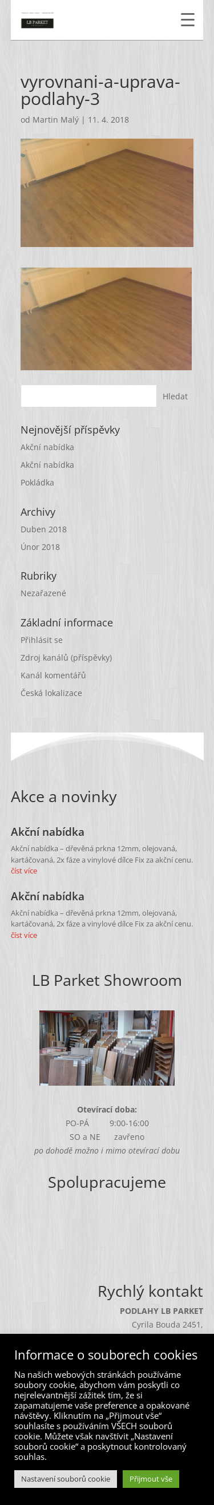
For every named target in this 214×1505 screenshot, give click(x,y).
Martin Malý (56, 119)
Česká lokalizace (51, 692)
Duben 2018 (44, 529)
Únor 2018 (40, 546)
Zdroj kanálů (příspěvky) (66, 657)
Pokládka (37, 482)
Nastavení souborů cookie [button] (65, 1479)
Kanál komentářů (53, 675)
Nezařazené (43, 593)
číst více (24, 870)
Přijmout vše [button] (151, 1479)
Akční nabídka (47, 447)
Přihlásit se (42, 639)
